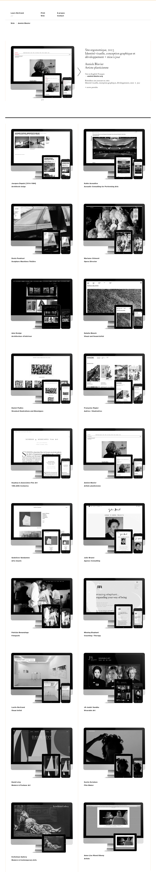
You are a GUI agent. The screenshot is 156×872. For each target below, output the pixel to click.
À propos (61, 13)
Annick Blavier (24, 23)
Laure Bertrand (17, 13)
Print (43, 13)
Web (43, 16)
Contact (60, 16)
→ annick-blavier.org (94, 76)
